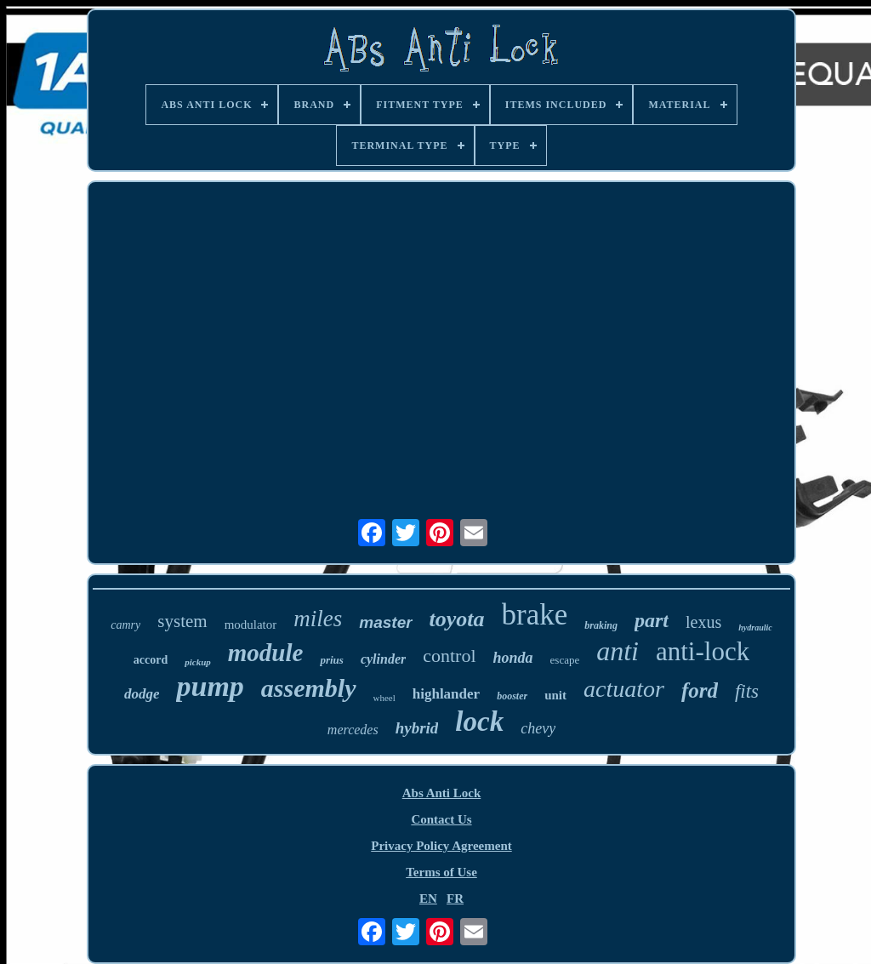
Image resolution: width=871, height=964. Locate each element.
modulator (251, 624)
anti (617, 651)
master (385, 622)
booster (512, 696)
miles (317, 618)
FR (455, 898)
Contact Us (441, 819)
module (266, 652)
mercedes (353, 729)
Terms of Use (441, 872)
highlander (446, 694)
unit (555, 695)
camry (125, 625)
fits (747, 691)
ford (699, 690)
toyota (457, 619)
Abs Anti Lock (441, 793)
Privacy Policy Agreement (441, 846)
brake (535, 614)
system (182, 621)
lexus (703, 622)
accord (151, 659)
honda (513, 657)
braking (601, 625)
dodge (142, 694)
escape (565, 659)
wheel (384, 698)
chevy (538, 728)
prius (331, 659)
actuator (624, 689)
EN (428, 898)
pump (209, 686)
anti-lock (702, 651)
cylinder (383, 659)
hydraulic (754, 627)
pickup (198, 662)
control (449, 655)
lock (479, 721)
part (652, 620)
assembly (308, 688)
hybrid (417, 728)
